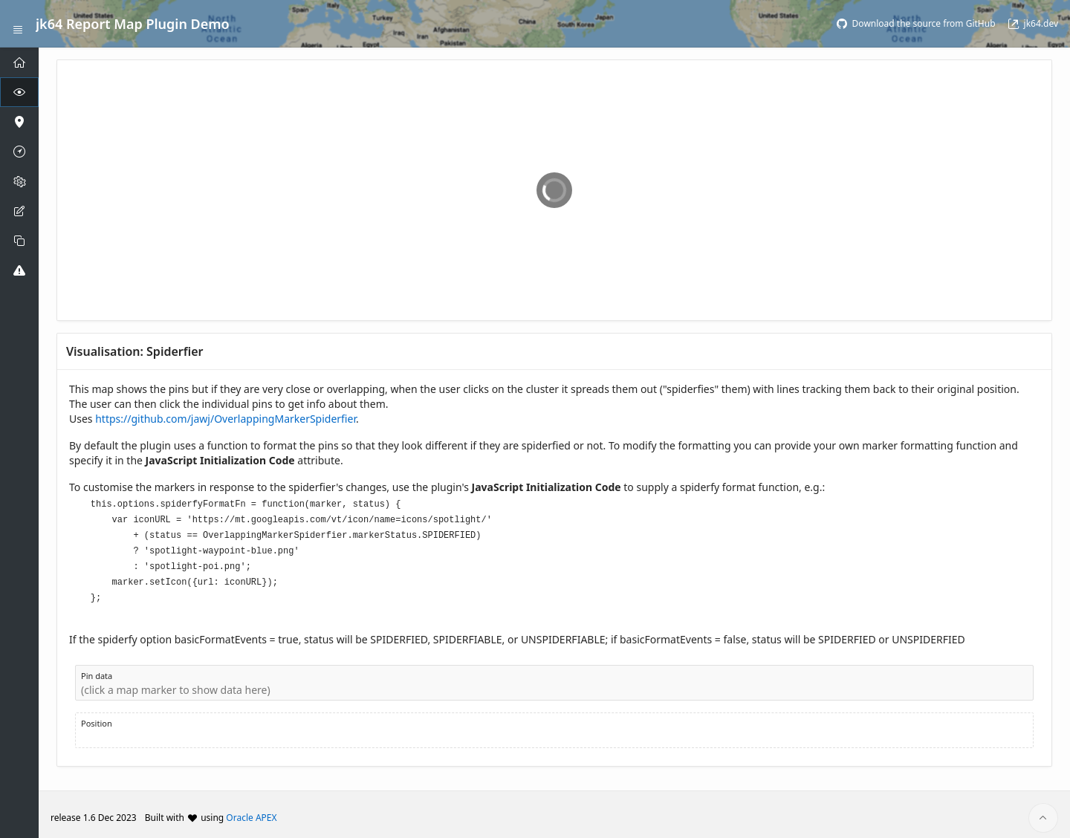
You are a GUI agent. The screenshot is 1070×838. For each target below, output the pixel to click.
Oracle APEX (251, 811)
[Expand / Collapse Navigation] (18, 24)
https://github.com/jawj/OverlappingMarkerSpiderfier (225, 419)
